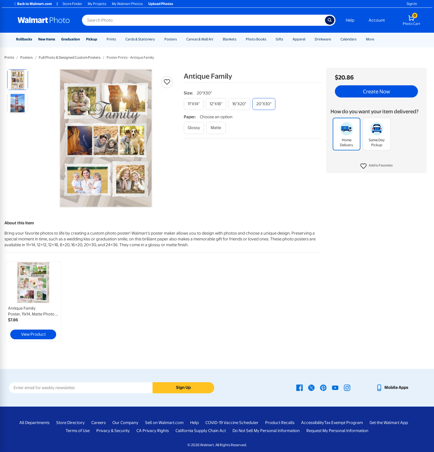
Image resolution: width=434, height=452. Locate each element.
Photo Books (256, 39)
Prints (111, 39)
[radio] (17, 79)
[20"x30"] (263, 104)
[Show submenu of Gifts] (285, 39)
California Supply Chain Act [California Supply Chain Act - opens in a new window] (200, 430)
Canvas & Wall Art (199, 39)
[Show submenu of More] (376, 39)
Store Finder (72, 4)
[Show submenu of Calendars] (359, 39)
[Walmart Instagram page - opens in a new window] (347, 387)
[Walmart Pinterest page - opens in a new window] (323, 387)
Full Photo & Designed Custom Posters (69, 57)
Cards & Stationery (140, 39)
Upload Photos (160, 4)
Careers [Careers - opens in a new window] (98, 422)
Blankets (229, 39)
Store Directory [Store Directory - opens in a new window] (70, 422)
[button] (376, 166)
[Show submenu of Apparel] (307, 39)
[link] (33, 301)
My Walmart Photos (127, 4)
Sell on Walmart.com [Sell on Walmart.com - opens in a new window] (164, 422)
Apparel (299, 39)
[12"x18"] (216, 104)
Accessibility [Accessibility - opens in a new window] (312, 422)
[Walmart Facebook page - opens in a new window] (299, 387)
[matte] (216, 128)
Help (350, 20)
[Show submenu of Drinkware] (333, 39)
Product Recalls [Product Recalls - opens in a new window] (279, 422)
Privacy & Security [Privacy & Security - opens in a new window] (113, 430)
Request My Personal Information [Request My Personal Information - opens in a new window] (337, 430)
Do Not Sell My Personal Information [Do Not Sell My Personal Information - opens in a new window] (266, 430)
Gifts (279, 39)
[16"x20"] (239, 104)
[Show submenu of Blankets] (239, 39)
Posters (170, 39)
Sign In (412, 4)
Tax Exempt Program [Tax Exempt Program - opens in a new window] (343, 422)
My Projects (97, 4)
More (370, 39)
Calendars (348, 39)
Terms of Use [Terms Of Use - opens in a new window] (78, 430)
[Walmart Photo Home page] (43, 20)
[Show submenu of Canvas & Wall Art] (216, 39)
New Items (46, 39)
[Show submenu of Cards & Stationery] (157, 39)
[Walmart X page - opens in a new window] (311, 387)
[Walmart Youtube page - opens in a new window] (335, 387)
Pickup (91, 39)
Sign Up (183, 387)
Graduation (70, 39)
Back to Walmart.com (32, 4)
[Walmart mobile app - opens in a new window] (392, 387)
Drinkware (323, 39)
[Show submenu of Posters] (179, 39)
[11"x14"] (193, 104)
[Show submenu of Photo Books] (268, 39)
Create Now (376, 91)
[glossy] (194, 128)
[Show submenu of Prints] (118, 39)
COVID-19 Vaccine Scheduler (232, 422)
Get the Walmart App (389, 422)
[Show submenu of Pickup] (99, 39)
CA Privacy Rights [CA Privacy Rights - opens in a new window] (152, 430)
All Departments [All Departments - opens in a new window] (34, 422)
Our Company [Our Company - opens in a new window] (125, 422)
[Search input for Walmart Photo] (203, 20)
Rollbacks (24, 39)
